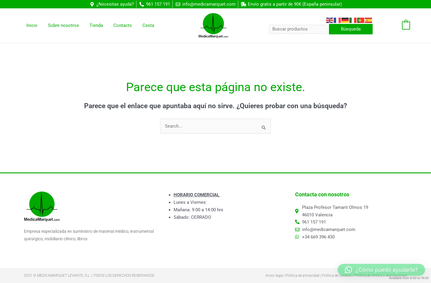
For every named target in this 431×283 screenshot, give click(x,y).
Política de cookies (337, 275)
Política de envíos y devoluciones (380, 275)
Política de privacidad (302, 275)
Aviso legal (274, 275)
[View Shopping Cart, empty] (394, 25)
